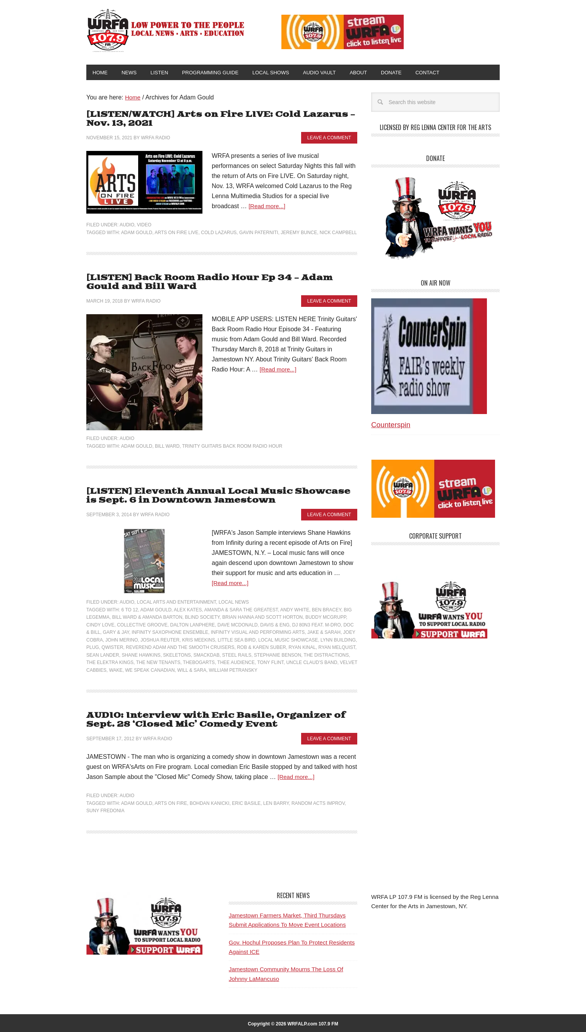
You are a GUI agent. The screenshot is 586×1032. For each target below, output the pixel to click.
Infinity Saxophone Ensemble (170, 631)
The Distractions (326, 654)
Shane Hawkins (141, 654)
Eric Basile (246, 801)
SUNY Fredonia (105, 808)
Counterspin (390, 426)
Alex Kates (188, 608)
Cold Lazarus (218, 233)
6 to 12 (129, 608)
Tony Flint (270, 661)
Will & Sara (191, 669)
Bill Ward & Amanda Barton (147, 616)
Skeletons (177, 654)
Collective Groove (142, 623)
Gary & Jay (116, 631)
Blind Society (202, 616)
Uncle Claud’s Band (311, 661)
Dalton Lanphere (192, 623)
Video (144, 225)
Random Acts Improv (318, 801)
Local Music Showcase (288, 639)
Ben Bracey (326, 608)
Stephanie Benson (277, 654)
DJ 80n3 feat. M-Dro (316, 623)
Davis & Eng (275, 623)
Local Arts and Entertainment (176, 601)
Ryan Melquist (337, 646)
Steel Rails (237, 654)
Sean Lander (102, 654)
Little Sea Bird (236, 639)
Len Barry (276, 801)
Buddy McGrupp (325, 616)
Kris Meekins (198, 639)
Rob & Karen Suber (261, 646)
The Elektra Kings (110, 661)
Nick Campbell (338, 233)
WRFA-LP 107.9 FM (166, 30)
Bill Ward (167, 445)
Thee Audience (236, 661)
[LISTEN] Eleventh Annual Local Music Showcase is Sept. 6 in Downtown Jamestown (218, 495)
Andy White (294, 608)
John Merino (121, 639)
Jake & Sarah (324, 631)
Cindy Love (100, 623)
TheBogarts (198, 661)
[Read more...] (268, 207)
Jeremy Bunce (299, 233)
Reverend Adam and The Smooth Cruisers (180, 646)
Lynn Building (338, 639)
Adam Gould (136, 233)
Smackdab (206, 654)
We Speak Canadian (150, 669)
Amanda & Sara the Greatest (241, 608)
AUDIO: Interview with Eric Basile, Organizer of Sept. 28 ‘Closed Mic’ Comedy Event (208, 718)
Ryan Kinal (302, 646)
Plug (92, 646)
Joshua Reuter (160, 639)
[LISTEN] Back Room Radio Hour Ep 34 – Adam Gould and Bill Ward (220, 282)
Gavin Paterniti (258, 233)
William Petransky (233, 669)
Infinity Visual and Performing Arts (258, 631)
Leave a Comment (329, 138)
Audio (127, 225)
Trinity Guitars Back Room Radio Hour (232, 445)
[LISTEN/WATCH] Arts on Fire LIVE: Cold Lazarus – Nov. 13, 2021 (214, 120)
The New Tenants (158, 661)
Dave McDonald (238, 623)
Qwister (112, 646)
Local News (234, 601)
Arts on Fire (170, 801)
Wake (116, 669)
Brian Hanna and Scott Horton (262, 616)
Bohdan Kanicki (210, 801)
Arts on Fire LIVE (176, 233)
